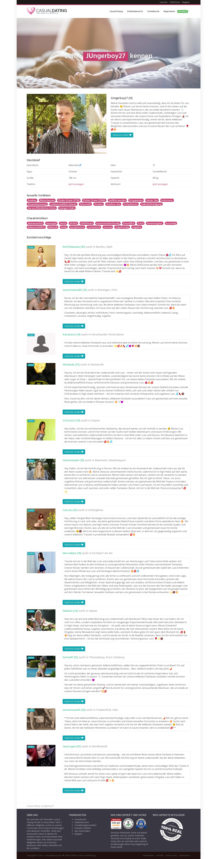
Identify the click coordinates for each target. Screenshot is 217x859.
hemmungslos (154, 223)
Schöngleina (95, 510)
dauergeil (51, 223)
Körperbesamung (37, 204)
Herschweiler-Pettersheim (107, 334)
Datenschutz (171, 855)
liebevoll (52, 227)
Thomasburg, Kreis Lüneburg (106, 657)
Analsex (32, 200)
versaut (108, 227)
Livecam (163, 2)
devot (63, 223)
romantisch (94, 227)
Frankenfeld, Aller (107, 710)
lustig (64, 227)
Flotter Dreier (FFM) (69, 200)
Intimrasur (167, 200)
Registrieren (176, 11)
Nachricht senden (122, 135)
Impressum (184, 855)
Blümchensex (47, 200)
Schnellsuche (153, 11)
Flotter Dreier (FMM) (94, 200)
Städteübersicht (135, 11)
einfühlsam (87, 223)
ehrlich (73, 223)
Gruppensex (136, 200)
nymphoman (77, 227)
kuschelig (171, 223)
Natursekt (85, 204)
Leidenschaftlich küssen (63, 204)
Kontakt (159, 855)
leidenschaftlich (36, 227)
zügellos (136, 227)
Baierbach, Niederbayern (110, 460)
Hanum (93, 611)
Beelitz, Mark (104, 247)
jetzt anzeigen (76, 184)
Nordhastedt (99, 746)
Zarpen (95, 420)
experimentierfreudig (108, 223)
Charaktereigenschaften (85, 825)
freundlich (128, 223)
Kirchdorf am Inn (102, 553)
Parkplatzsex (131, 204)
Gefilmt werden (117, 200)
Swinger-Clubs (67, 208)
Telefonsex (174, 2)
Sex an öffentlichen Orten (42, 208)
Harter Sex (152, 200)
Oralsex (98, 204)
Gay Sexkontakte (82, 831)
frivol (140, 223)
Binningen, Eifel (107, 290)
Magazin (186, 2)
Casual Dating (116, 11)
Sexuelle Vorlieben (82, 828)
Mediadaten (148, 855)
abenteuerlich (35, 223)
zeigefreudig (122, 227)
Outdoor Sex (113, 204)
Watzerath (97, 364)
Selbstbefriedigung (151, 204)
